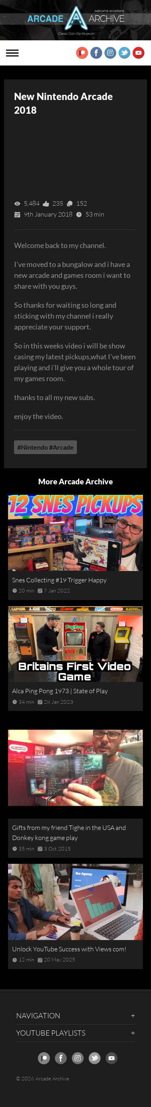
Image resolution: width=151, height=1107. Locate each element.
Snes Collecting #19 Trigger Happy (59, 580)
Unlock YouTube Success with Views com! (69, 949)
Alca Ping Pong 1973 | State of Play (60, 691)
